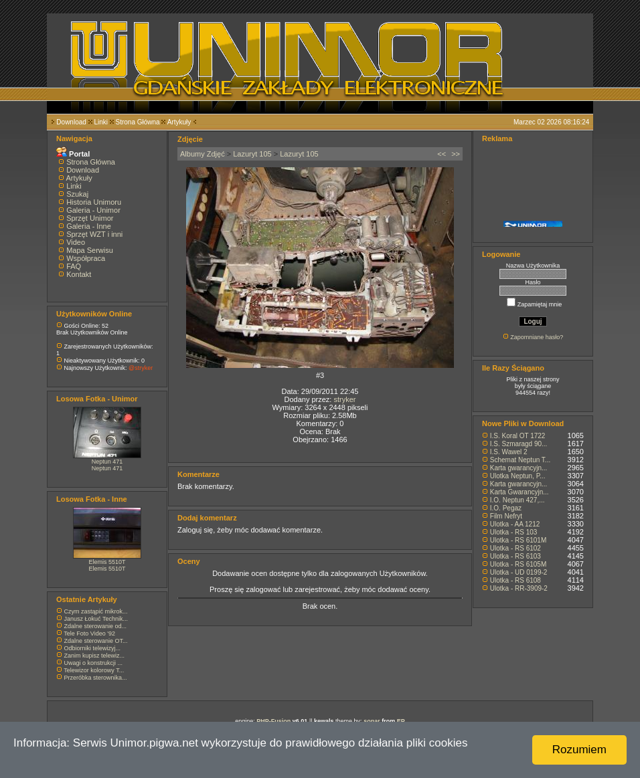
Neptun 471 (107, 461)
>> (455, 154)
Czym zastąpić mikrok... (96, 611)
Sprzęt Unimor (89, 218)
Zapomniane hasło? (536, 337)
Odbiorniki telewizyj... (92, 648)
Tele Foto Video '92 (89, 633)
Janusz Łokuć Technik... (96, 618)
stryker (344, 399)
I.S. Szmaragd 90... (519, 444)
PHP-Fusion (273, 721)
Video (75, 242)
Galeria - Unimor (93, 210)
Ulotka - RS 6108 (515, 580)
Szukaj (77, 194)
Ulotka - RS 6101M (518, 540)
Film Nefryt (506, 516)
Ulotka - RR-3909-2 (519, 588)
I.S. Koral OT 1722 (518, 436)
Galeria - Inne (88, 226)
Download (71, 122)
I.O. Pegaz (506, 508)
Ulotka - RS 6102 (515, 548)
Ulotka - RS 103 (514, 532)
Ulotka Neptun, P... (518, 476)
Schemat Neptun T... (520, 460)
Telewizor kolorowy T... (94, 670)
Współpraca (85, 258)
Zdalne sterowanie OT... (96, 641)
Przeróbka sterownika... (95, 677)
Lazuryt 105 (252, 154)
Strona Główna (138, 122)
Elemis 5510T (106, 562)
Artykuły (179, 122)
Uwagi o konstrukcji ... (93, 663)
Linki (101, 122)
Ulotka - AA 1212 (515, 524)
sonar (372, 721)
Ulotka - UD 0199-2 (519, 572)
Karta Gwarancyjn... (519, 492)
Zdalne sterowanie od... (95, 626)
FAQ (73, 266)
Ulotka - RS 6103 (515, 556)
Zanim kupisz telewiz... (94, 655)
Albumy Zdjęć (202, 154)
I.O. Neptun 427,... (517, 500)
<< (441, 154)
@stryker (141, 368)
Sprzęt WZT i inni (94, 234)
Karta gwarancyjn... (519, 468)
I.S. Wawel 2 (509, 452)
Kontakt (78, 274)
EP (401, 721)
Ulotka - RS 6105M (518, 564)
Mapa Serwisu (89, 250)
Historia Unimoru (93, 202)
